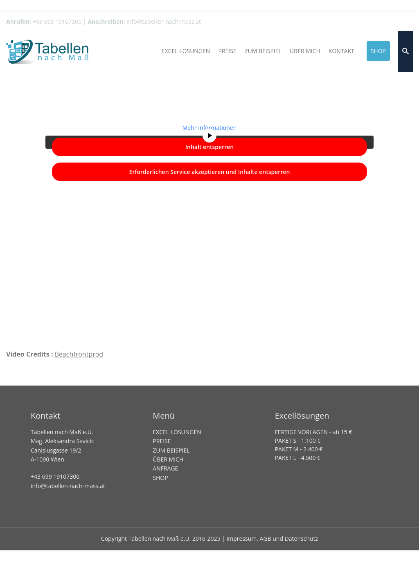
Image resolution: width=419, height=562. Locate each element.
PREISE (162, 441)
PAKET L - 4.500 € (297, 458)
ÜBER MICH (168, 459)
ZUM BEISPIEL (171, 450)
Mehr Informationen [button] (209, 128)
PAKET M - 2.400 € (299, 449)
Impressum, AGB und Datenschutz (272, 538)
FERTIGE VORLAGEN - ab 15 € (313, 432)
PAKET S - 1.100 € (298, 440)
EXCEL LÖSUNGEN (177, 432)
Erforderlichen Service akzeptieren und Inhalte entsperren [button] (209, 172)
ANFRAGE (165, 468)
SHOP (160, 478)
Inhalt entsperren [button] (209, 147)
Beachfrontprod (79, 354)
